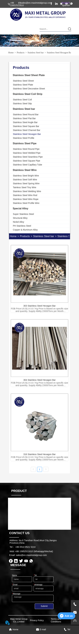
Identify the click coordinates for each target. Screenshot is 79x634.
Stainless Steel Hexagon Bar (59, 52)
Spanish (66, 5)
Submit (44, 606)
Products (21, 52)
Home (11, 52)
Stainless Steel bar (36, 52)
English (66, 3)
